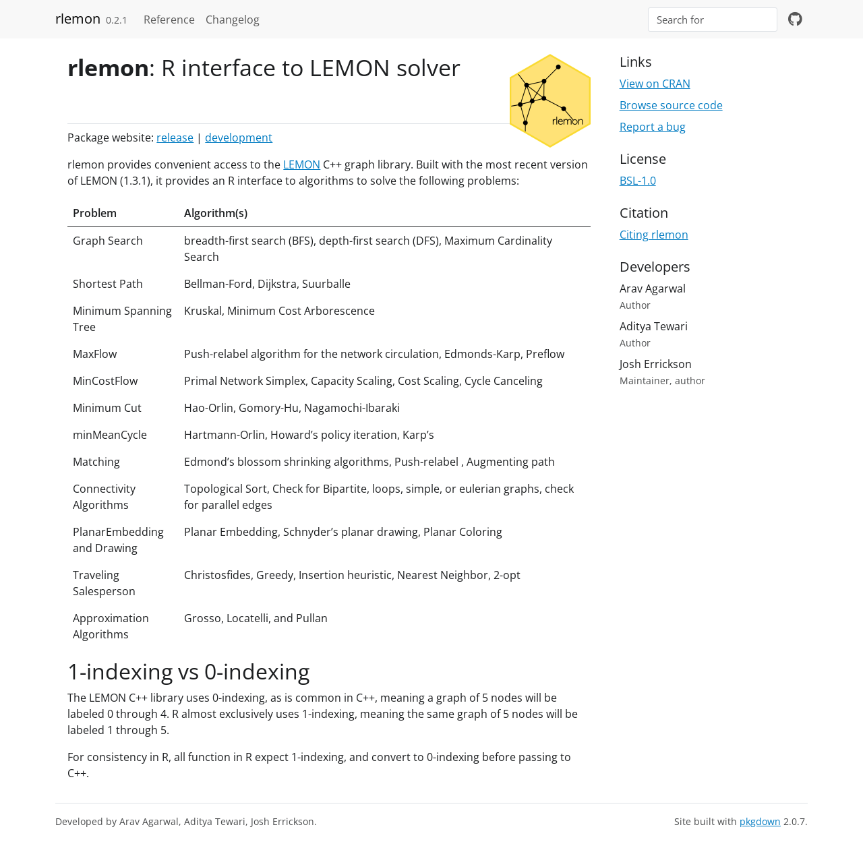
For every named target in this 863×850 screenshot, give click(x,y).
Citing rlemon (654, 234)
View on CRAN (655, 83)
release (175, 137)
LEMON (301, 164)
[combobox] (712, 19)
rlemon (77, 18)
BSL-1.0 (638, 180)
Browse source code (671, 105)
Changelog (233, 19)
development (238, 137)
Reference (169, 19)
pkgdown (760, 821)
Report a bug (653, 126)
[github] (795, 19)
